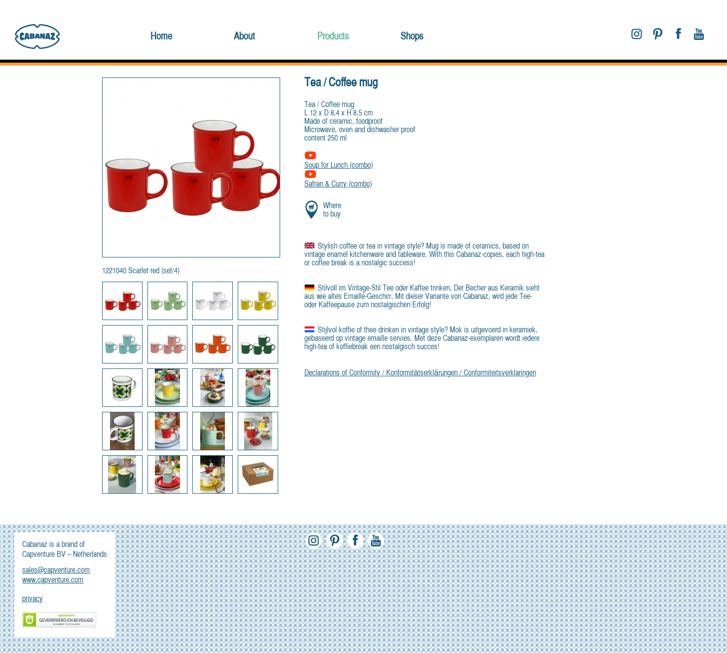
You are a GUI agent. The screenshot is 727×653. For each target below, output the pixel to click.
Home (161, 36)
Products (333, 36)
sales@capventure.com (56, 571)
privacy (32, 599)
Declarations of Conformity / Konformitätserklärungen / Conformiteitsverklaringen (420, 373)
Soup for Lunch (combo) (338, 161)
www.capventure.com (52, 580)
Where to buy (332, 210)
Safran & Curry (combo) (338, 180)
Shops (411, 36)
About (244, 36)
